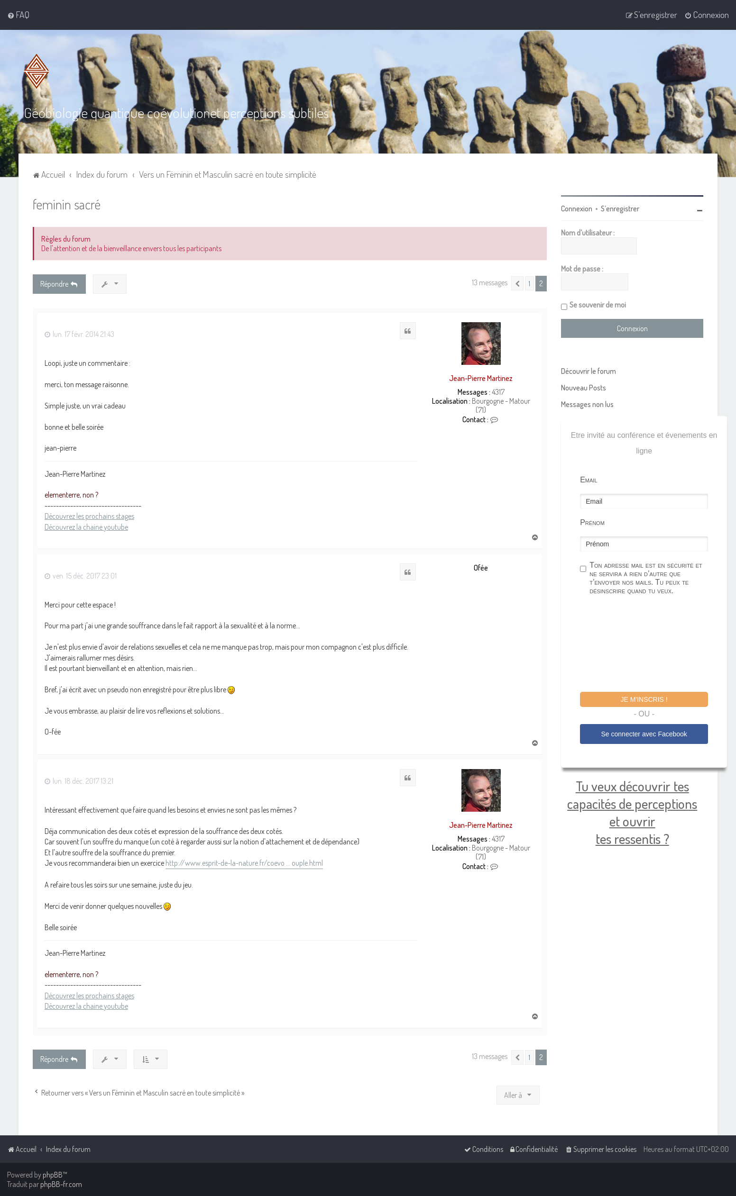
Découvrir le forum (588, 370)
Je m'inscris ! (644, 699)
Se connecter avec (644, 733)
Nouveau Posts (583, 387)
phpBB (53, 1174)
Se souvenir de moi (598, 304)
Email (588, 479)
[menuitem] (18, 14)
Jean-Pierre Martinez (481, 377)
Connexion (576, 208)
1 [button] (529, 283)
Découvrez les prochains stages (89, 515)
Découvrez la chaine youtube (86, 526)
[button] (517, 283)
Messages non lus (587, 403)
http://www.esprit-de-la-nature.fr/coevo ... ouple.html (244, 862)
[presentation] (652, 644)
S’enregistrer (620, 208)
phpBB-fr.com (61, 1184)
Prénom (592, 522)
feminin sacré (67, 203)
